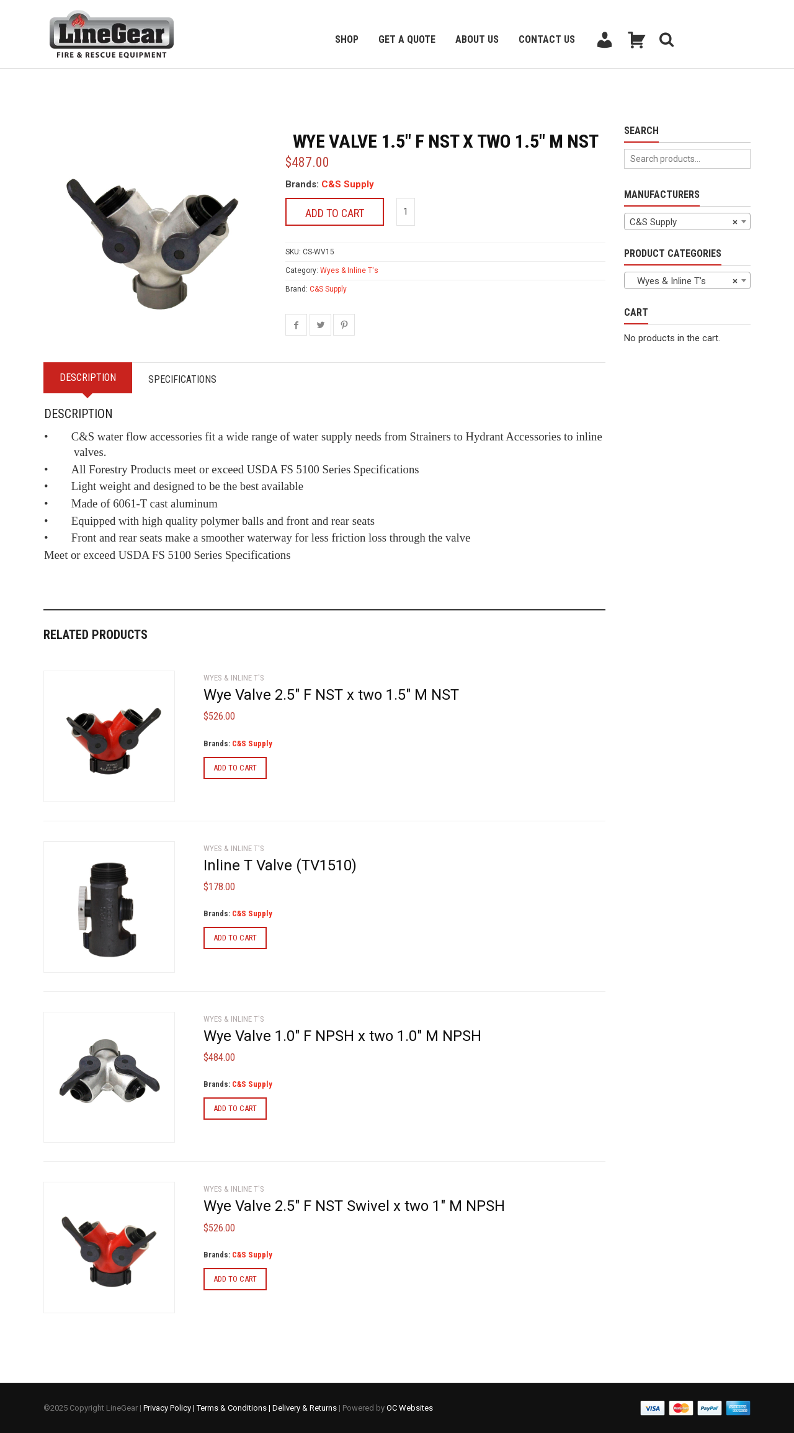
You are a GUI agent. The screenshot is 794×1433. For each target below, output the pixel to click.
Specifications (182, 379)
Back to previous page (103, 84)
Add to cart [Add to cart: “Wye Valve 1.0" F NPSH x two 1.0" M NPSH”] (235, 1108)
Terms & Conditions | (234, 1408)
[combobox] (687, 221)
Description (88, 377)
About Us (477, 39)
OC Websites (409, 1408)
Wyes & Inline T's (349, 270)
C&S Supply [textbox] (684, 222)
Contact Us (547, 39)
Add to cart (334, 213)
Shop (347, 39)
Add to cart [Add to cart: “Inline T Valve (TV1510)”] (235, 937)
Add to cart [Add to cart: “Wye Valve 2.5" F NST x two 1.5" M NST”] (235, 767)
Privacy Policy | (170, 1408)
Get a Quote (406, 39)
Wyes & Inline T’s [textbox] (684, 281)
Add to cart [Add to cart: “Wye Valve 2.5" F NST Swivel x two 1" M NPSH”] (235, 1278)
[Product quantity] (405, 212)
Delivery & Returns (304, 1408)
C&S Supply (347, 184)
